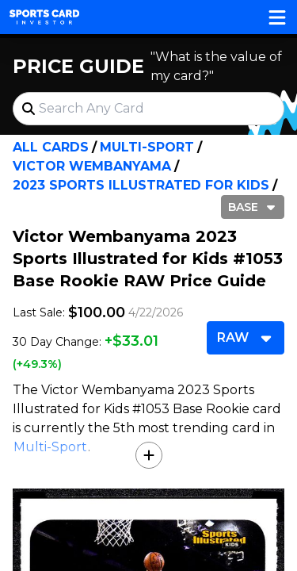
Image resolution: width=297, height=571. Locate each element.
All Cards (51, 147)
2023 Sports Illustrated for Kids (141, 185)
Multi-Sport (147, 147)
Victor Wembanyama (92, 166)
